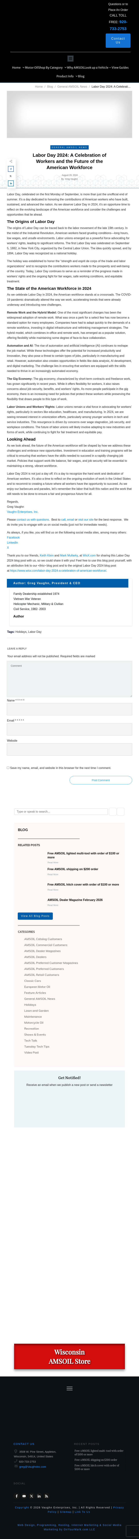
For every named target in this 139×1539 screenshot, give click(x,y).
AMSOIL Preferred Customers (44, 969)
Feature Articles (35, 993)
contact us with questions (33, 519)
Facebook (13, 537)
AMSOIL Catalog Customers (43, 939)
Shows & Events (35, 1034)
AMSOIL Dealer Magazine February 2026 (75, 899)
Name (15, 700)
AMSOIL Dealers (35, 957)
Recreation (31, 1028)
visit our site (85, 519)
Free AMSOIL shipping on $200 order (73, 869)
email (70, 519)
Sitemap (66, 1511)
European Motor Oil (37, 987)
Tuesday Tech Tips (36, 1046)
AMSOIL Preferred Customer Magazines (51, 963)
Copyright (22, 1507)
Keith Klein (47, 555)
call (63, 519)
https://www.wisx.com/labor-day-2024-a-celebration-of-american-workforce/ (58, 570)
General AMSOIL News (39, 998)
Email (15, 720)
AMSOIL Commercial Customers (45, 945)
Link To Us (82, 1511)
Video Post (31, 1052)
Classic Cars (32, 981)
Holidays (20, 631)
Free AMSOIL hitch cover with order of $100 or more (83, 884)
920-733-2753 (27, 1461)
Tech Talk (30, 1040)
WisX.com (89, 555)
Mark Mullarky (69, 555)
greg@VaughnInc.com (32, 1466)
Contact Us (23, 1443)
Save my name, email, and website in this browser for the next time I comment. (60, 768)
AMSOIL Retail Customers (41, 975)
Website (12, 740)
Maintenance (33, 1016)
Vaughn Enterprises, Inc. (22, 511)
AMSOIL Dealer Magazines (42, 951)
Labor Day (35, 631)
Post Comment (101, 780)
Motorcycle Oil (33, 1022)
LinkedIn (12, 542)
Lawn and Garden (36, 1010)
